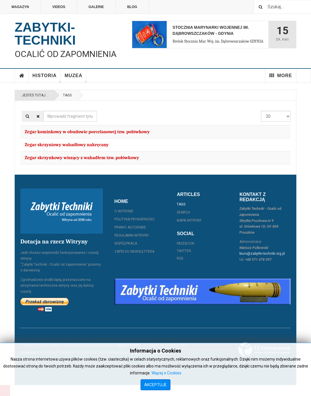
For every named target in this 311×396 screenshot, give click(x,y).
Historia (46, 78)
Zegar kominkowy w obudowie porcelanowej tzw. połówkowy (87, 131)
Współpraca (125, 243)
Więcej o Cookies (166, 373)
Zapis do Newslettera (134, 252)
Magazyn (20, 7)
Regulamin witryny (131, 235)
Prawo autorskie (130, 227)
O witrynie (123, 211)
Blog (132, 7)
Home (22, 76)
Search (183, 212)
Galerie (96, 7)
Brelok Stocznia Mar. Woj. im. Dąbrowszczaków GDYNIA (217, 41)
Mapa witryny (189, 220)
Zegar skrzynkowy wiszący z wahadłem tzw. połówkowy (82, 157)
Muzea (76, 78)
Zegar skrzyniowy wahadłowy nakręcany (67, 144)
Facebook (185, 243)
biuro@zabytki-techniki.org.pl (262, 254)
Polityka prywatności (134, 219)
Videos (58, 7)
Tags (67, 95)
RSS (180, 258)
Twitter (184, 251)
